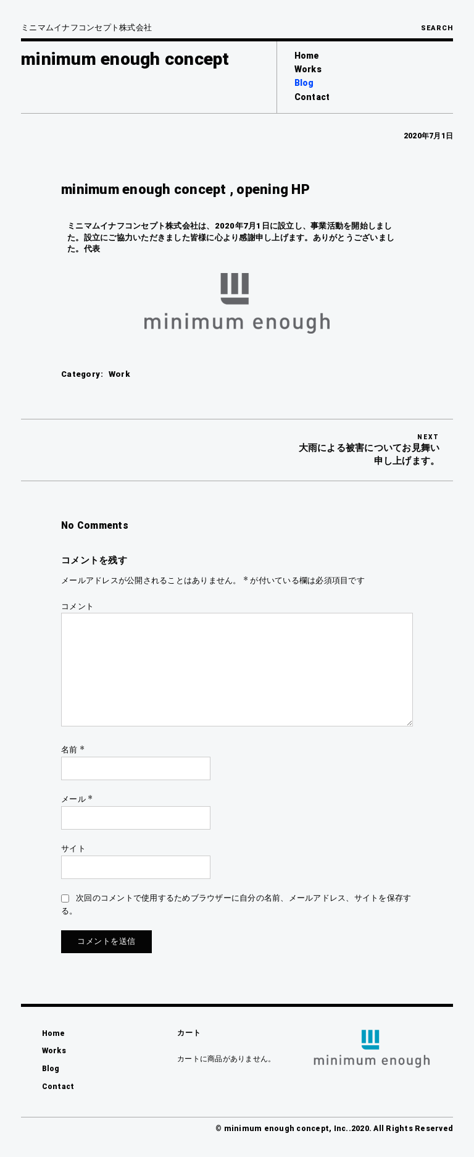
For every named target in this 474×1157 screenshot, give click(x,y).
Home (307, 56)
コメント (77, 606)
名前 (73, 749)
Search (437, 28)
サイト (73, 848)
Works (308, 69)
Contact (312, 97)
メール (77, 799)
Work (119, 374)
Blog (304, 83)
